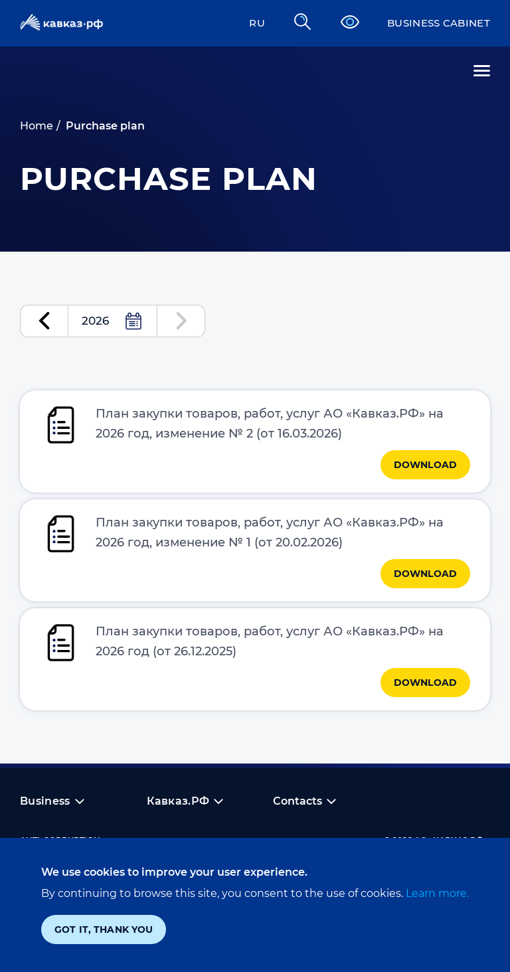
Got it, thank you (103, 929)
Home (36, 126)
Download (425, 469)
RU (248, 23)
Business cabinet (434, 23)
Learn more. (436, 893)
